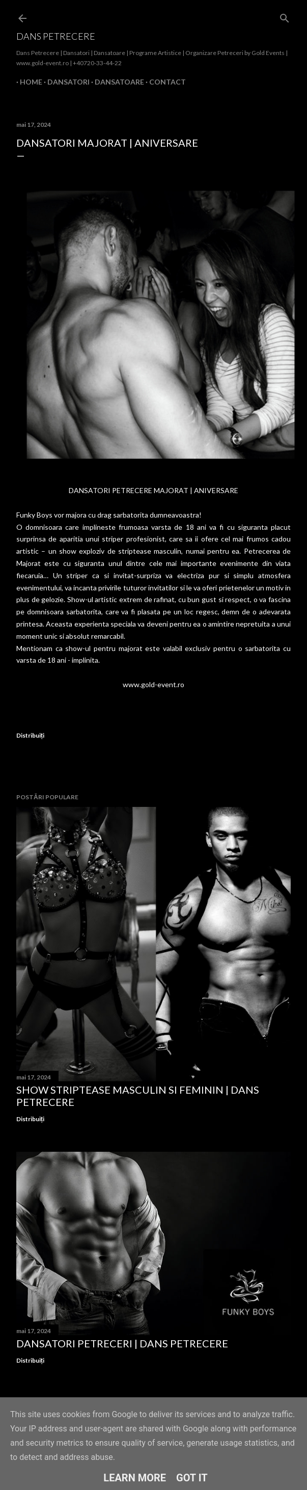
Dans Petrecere (55, 36)
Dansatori (65, 81)
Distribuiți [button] (30, 735)
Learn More (134, 1478)
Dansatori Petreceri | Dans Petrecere (122, 1343)
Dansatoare (116, 81)
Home (27, 81)
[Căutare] (284, 16)
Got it (192, 1478)
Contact (164, 81)
